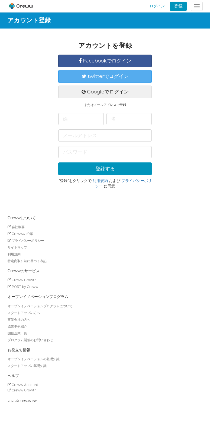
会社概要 (16, 227)
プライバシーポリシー (26, 240)
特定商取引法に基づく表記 (27, 261)
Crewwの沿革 (20, 234)
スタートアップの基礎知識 (27, 366)
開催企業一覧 (17, 333)
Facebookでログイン (105, 61)
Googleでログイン (105, 92)
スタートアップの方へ (24, 313)
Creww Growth (22, 280)
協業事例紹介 (17, 326)
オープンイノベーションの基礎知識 (34, 359)
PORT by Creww (23, 287)
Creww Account (23, 385)
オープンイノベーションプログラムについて (40, 306)
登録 (178, 6)
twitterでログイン (105, 76)
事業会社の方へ (19, 320)
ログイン (157, 6)
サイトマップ (17, 247)
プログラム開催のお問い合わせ (30, 340)
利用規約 (100, 180)
